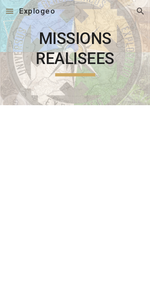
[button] (9, 11)
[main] (75, 53)
